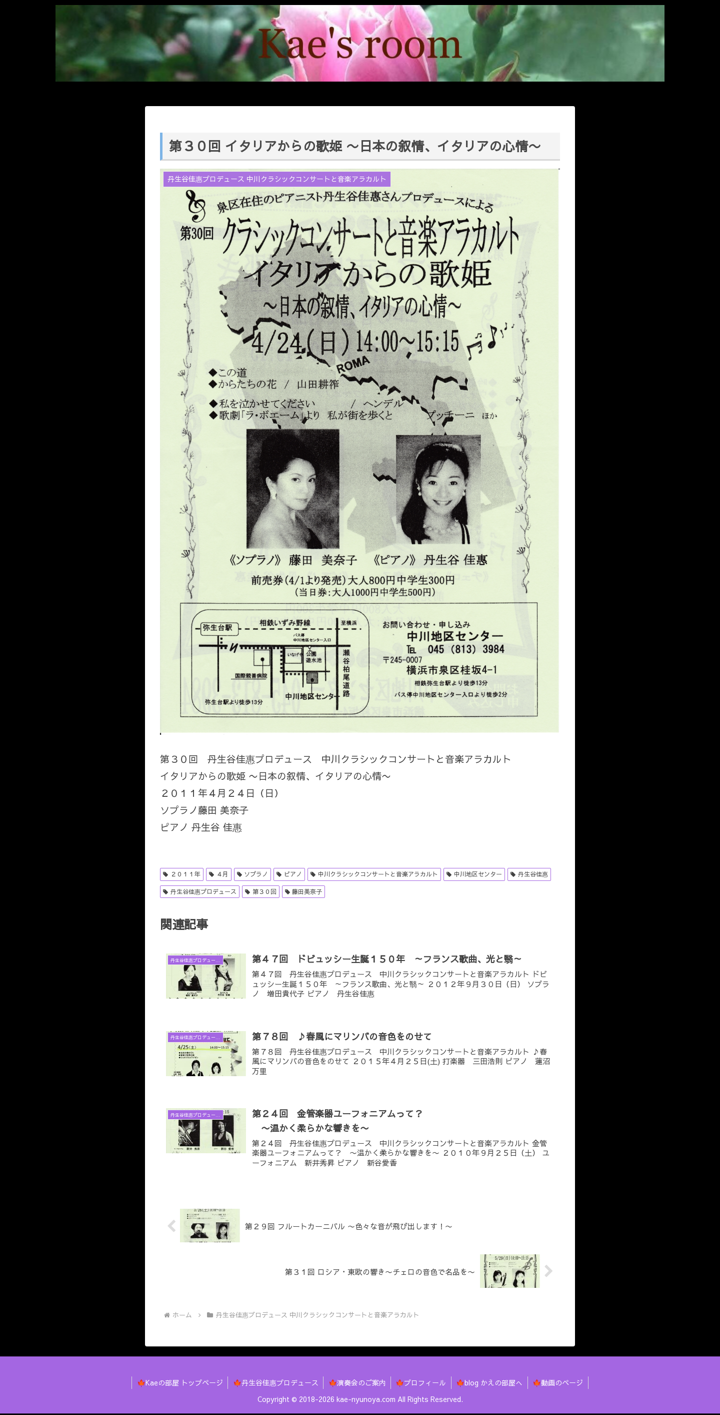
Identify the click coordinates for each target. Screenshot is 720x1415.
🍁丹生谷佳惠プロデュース (275, 1383)
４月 (218, 874)
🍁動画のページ (559, 1383)
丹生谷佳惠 (529, 874)
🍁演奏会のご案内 (357, 1383)
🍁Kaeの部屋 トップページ (179, 1383)
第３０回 (260, 891)
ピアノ (289, 874)
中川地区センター (474, 874)
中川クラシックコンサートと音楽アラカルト (374, 874)
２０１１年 (181, 874)
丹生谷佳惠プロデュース (199, 891)
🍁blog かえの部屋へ (490, 1383)
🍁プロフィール (421, 1383)
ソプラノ (252, 874)
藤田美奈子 (303, 891)
